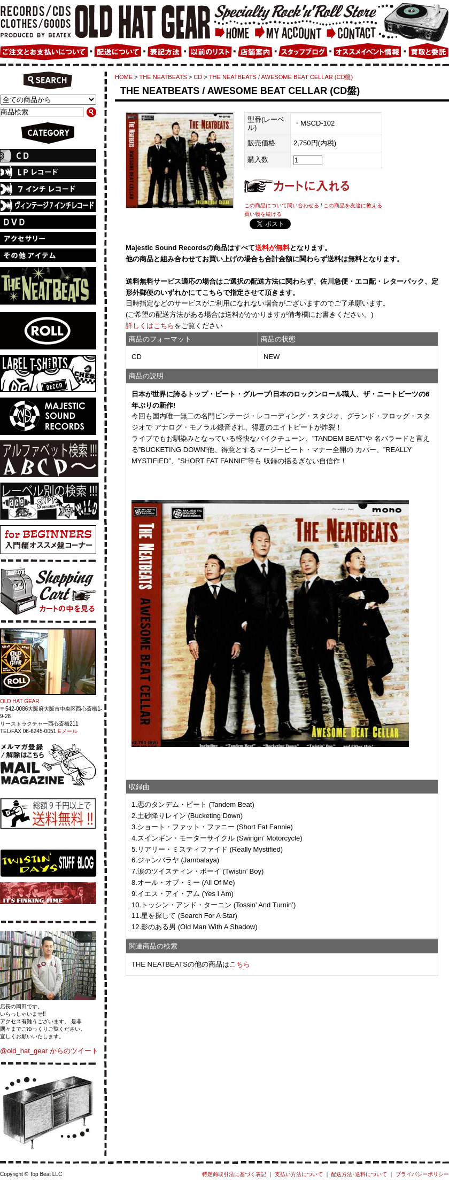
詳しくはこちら (150, 326)
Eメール (68, 731)
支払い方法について (299, 1174)
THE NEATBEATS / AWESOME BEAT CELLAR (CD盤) (281, 77)
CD (197, 77)
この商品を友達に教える (352, 205)
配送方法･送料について (359, 1174)
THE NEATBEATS (163, 77)
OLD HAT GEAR (20, 701)
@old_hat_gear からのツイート (49, 1051)
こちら (239, 964)
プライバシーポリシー (422, 1174)
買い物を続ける (263, 214)
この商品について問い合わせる (281, 205)
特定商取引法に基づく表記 (234, 1174)
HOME (124, 77)
